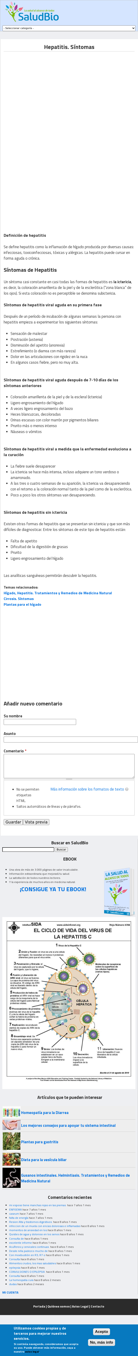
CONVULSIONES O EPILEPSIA (27, 1272)
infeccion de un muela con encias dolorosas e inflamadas (44, 1226)
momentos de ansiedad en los (28, 1230)
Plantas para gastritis (39, 1142)
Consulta (14, 1259)
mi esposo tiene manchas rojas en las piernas (37, 1205)
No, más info (101, 1342)
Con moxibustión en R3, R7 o (27, 1255)
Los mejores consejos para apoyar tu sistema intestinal (68, 1125)
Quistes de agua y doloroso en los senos (34, 1234)
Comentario (15, 751)
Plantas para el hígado (22, 604)
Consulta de (16, 1238)
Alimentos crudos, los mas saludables (32, 1263)
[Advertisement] (43, 94)
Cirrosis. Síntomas (19, 598)
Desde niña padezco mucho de (28, 1251)
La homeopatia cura (21, 1280)
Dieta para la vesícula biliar (44, 1160)
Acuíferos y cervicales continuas (29, 1247)
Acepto (101, 1331)
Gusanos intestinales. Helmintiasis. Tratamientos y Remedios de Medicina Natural (75, 1178)
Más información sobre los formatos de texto (87, 789)
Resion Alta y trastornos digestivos (30, 1222)
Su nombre (13, 716)
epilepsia (14, 1267)
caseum (14, 1213)
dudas (13, 1284)
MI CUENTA (10, 1292)
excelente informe (20, 1242)
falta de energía (18, 1218)
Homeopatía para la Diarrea (45, 1113)
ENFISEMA (15, 1209)
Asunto (10, 734)
